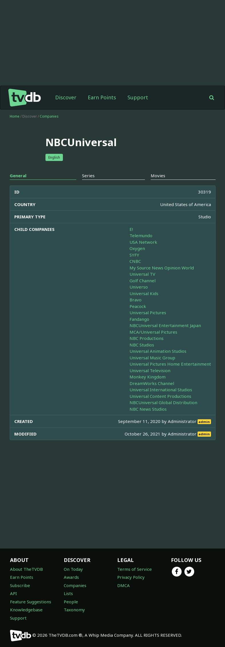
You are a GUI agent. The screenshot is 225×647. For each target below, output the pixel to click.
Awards (71, 577)
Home (14, 116)
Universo (139, 287)
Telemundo (141, 235)
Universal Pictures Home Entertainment (170, 364)
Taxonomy (74, 609)
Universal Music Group (152, 357)
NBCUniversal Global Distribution (163, 402)
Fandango (139, 319)
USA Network (143, 242)
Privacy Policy (131, 577)
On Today (73, 569)
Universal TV (142, 274)
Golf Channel (143, 280)
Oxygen (137, 248)
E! (131, 229)
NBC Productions (147, 338)
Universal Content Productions (160, 396)
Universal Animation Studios (158, 351)
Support (138, 97)
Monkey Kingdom (148, 377)
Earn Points (102, 97)
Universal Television (150, 370)
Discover (65, 97)
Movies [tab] (158, 175)
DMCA (123, 585)
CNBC (135, 261)
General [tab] (18, 175)
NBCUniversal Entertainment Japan (165, 325)
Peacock (138, 306)
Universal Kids (144, 293)
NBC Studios (142, 345)
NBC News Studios (148, 409)
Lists (68, 593)
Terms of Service (134, 569)
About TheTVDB (26, 569)
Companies (49, 116)
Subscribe (20, 585)
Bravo (136, 300)
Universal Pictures (148, 312)
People (71, 601)
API (13, 593)
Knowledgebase (26, 609)
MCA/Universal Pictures (153, 332)
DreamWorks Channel (152, 383)
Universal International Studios (161, 389)
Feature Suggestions (30, 601)
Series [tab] (88, 175)
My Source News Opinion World (162, 268)
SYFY (134, 255)
